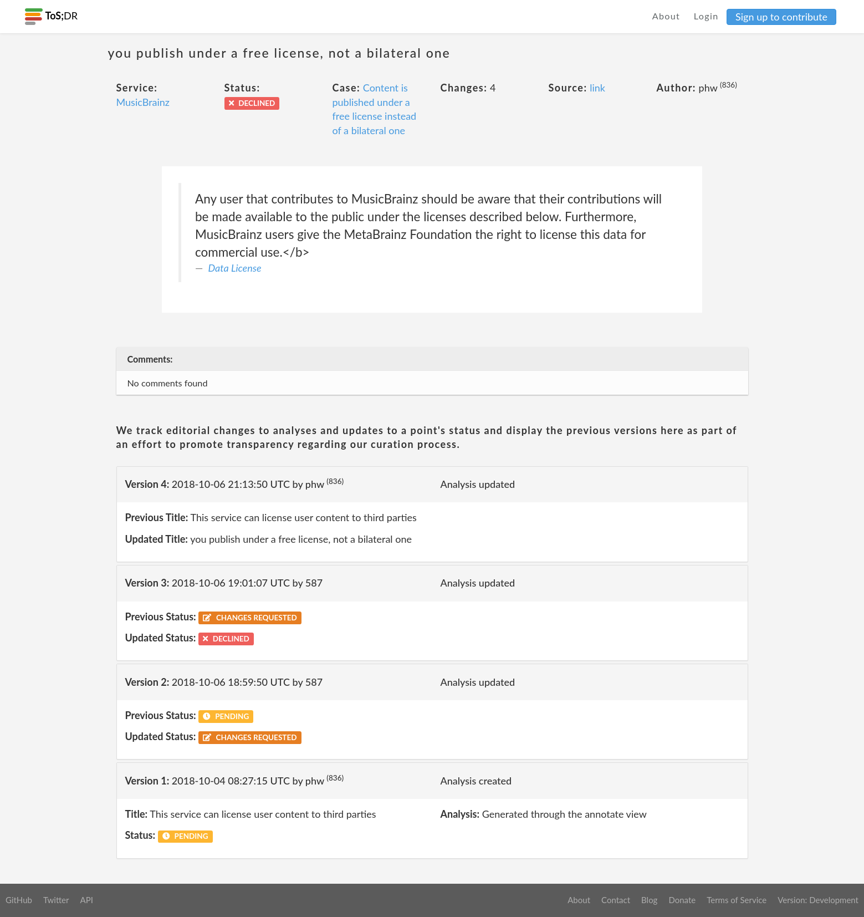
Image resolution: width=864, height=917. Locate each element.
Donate (682, 900)
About (666, 16)
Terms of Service (736, 900)
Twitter (56, 900)
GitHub (19, 900)
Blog (649, 900)
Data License (235, 268)
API (86, 900)
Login (706, 16)
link (597, 87)
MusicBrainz (143, 102)
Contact (615, 900)
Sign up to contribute (781, 17)
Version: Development (818, 900)
